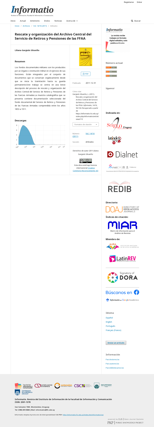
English (109, 322)
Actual (23, 20)
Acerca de (71, 20)
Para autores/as (112, 363)
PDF (86, 74)
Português (110, 326)
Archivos (26, 26)
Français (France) (113, 330)
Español (109, 317)
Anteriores (35, 20)
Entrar (139, 2)
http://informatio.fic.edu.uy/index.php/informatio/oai (83, 415)
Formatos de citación (83, 124)
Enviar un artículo (116, 343)
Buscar (137, 20)
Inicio (13, 20)
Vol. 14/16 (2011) (40, 26)
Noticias (58, 20)
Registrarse (129, 2)
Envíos (47, 20)
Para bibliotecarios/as (115, 368)
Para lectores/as (112, 359)
